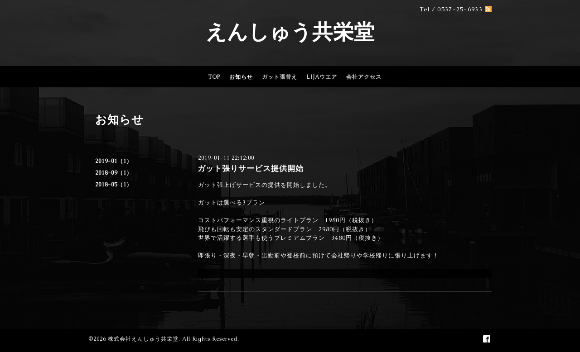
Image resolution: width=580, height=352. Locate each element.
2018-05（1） (113, 184)
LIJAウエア (321, 77)
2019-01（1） (113, 161)
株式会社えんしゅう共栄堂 (143, 338)
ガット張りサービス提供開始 (251, 168)
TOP (214, 77)
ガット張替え (279, 77)
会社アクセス (364, 77)
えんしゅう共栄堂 (290, 32)
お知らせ (241, 77)
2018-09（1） (113, 172)
